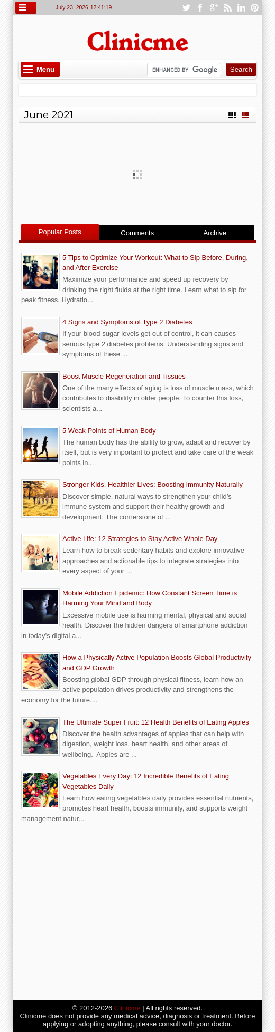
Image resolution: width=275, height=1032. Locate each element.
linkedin (241, 7)
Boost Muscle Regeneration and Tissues (124, 376)
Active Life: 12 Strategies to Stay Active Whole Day (139, 539)
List (245, 114)
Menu (45, 69)
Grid (232, 114)
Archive (215, 233)
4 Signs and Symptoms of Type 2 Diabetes (127, 322)
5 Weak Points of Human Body (109, 431)
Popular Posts (60, 232)
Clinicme (127, 1008)
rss (227, 7)
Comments (137, 233)
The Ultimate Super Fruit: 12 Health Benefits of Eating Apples (155, 722)
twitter (186, 7)
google (214, 7)
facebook (200, 7)
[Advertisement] (137, 913)
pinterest (255, 7)
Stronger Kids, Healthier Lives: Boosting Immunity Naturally (152, 484)
